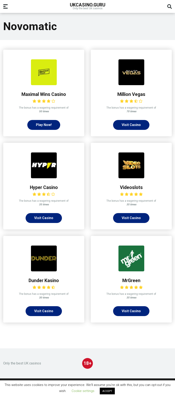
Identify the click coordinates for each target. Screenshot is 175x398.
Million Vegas (131, 94)
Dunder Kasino (44, 280)
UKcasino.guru (87, 4)
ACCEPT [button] (107, 391)
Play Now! (44, 125)
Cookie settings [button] (83, 391)
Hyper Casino (44, 187)
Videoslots (131, 187)
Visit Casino (131, 125)
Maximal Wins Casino (43, 94)
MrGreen (131, 280)
